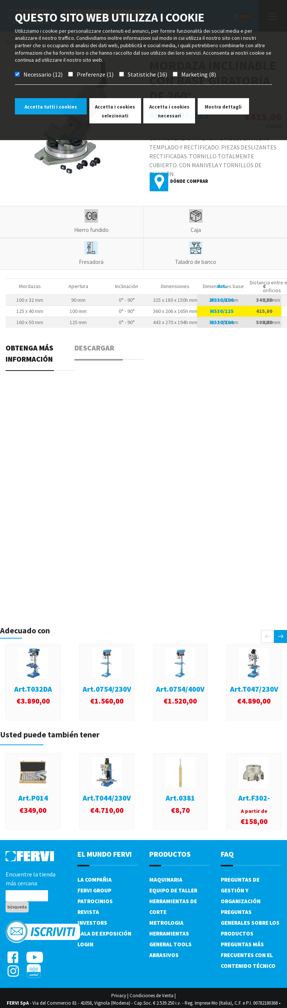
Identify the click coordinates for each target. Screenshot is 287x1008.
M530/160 (222, 322)
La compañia (94, 879)
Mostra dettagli (223, 107)
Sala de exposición (104, 933)
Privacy (118, 995)
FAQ (227, 854)
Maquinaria (165, 879)
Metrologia (166, 922)
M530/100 (222, 300)
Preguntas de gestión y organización (241, 890)
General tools (170, 944)
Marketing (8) (198, 74)
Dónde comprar (189, 181)
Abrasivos (164, 955)
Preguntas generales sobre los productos (250, 922)
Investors (92, 922)
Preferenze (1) (95, 74)
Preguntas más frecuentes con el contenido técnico (248, 955)
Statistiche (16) (147, 74)
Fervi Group (94, 890)
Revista (88, 911)
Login (85, 944)
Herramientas (169, 933)
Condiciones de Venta (151, 995)
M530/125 (222, 311)
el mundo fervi (104, 854)
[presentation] (267, 636)
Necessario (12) (43, 74)
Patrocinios (95, 901)
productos (170, 854)
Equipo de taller (173, 890)
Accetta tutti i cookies (51, 107)
